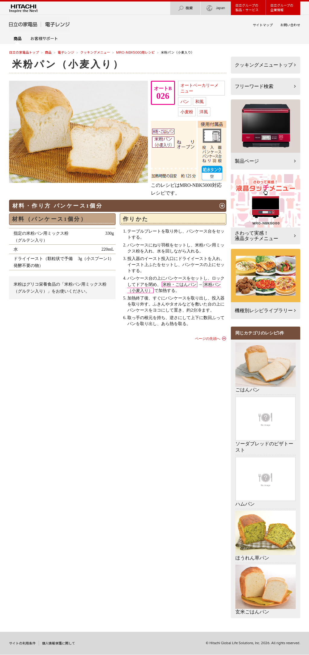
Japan (215, 8)
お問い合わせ (290, 25)
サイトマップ (263, 25)
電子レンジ (66, 52)
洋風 (203, 111)
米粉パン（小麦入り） (68, 64)
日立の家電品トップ (24, 52)
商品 (48, 52)
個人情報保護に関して (58, 643)
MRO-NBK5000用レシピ (135, 52)
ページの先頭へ (207, 339)
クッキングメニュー (95, 52)
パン (184, 101)
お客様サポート (44, 38)
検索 (185, 8)
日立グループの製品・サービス (247, 7)
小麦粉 (186, 111)
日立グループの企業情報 (281, 7)
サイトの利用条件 (22, 643)
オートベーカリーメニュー (199, 88)
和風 (199, 101)
